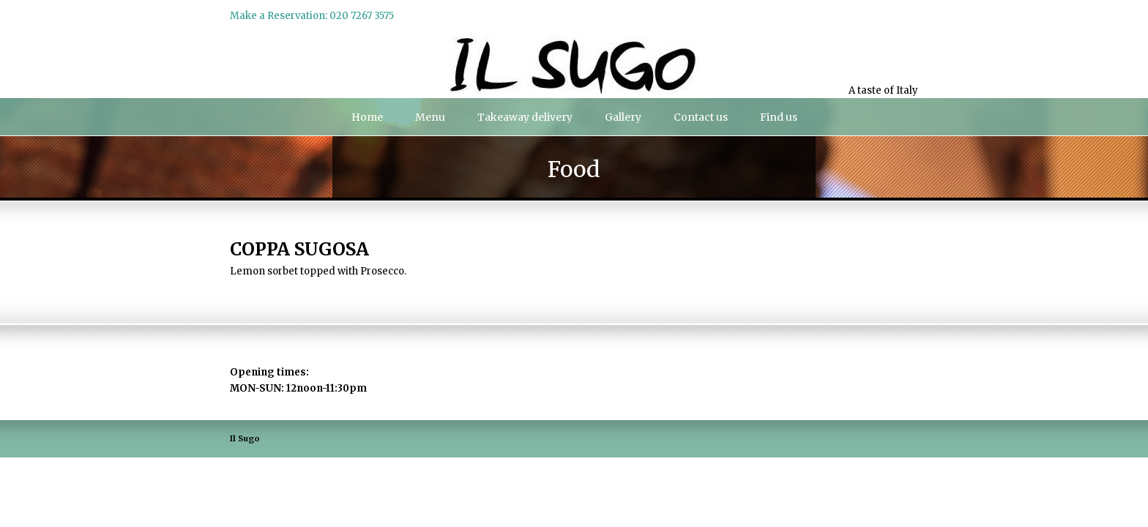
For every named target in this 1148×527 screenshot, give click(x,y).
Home (367, 117)
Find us (778, 117)
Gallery (623, 117)
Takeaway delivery (525, 117)
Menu (430, 117)
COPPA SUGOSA (299, 249)
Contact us (701, 117)
